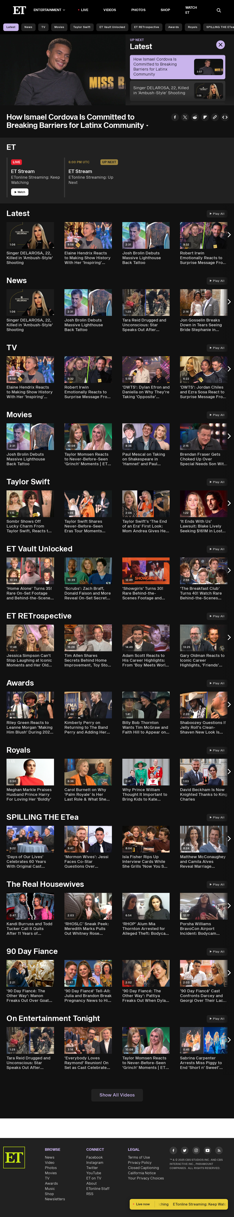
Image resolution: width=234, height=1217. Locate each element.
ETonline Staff (98, 1188)
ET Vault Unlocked (112, 27)
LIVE (84, 10)
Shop (165, 10)
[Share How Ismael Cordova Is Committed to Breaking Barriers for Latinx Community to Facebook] (175, 118)
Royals (192, 27)
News (28, 27)
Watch (20, 192)
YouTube (93, 1173)
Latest (11, 27)
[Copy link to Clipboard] (215, 118)
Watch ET (191, 10)
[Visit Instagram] (196, 1151)
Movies (59, 27)
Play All (217, 214)
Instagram (94, 1162)
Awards (173, 27)
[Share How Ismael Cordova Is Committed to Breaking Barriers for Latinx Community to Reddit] (195, 118)
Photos (138, 10)
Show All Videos (117, 1095)
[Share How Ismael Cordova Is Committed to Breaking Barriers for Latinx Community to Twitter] (185, 118)
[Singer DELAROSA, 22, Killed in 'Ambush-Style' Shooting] (177, 91)
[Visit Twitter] (184, 1151)
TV (43, 27)
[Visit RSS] (219, 1151)
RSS (89, 1194)
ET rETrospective (146, 27)
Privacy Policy (140, 1162)
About (91, 1183)
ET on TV (93, 1178)
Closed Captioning (143, 1168)
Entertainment (49, 10)
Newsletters (55, 1199)
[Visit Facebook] (173, 1151)
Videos (109, 10)
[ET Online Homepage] (19, 10)
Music (50, 1188)
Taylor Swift (81, 27)
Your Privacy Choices (146, 1178)
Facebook (94, 1157)
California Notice (142, 1173)
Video (49, 1162)
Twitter (92, 1168)
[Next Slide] (228, 236)
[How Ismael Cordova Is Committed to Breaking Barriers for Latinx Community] (177, 67)
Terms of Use (139, 1157)
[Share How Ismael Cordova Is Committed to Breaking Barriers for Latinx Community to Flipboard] (205, 118)
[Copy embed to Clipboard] (225, 118)
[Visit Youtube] (207, 1151)
